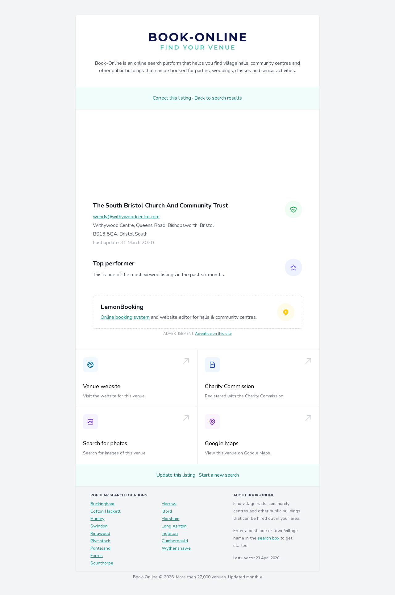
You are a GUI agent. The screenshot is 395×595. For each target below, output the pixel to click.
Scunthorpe (101, 563)
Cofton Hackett (105, 511)
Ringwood (100, 533)
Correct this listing (172, 98)
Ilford (167, 511)
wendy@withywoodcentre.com (126, 216)
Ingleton (170, 533)
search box (268, 538)
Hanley (97, 519)
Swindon (99, 526)
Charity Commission (229, 386)
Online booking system (125, 317)
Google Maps (222, 443)
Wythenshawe (176, 548)
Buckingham (102, 504)
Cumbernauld (175, 541)
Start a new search (219, 475)
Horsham (170, 519)
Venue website (101, 386)
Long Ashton (174, 526)
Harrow (169, 504)
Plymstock (100, 541)
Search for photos (105, 443)
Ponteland (100, 548)
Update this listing (175, 475)
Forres (96, 556)
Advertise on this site (213, 333)
